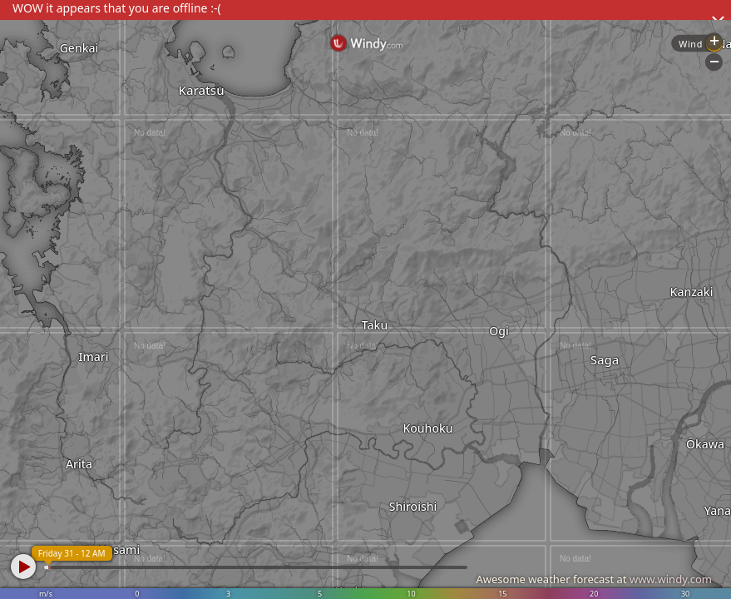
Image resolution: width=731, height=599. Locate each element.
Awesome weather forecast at (594, 579)
